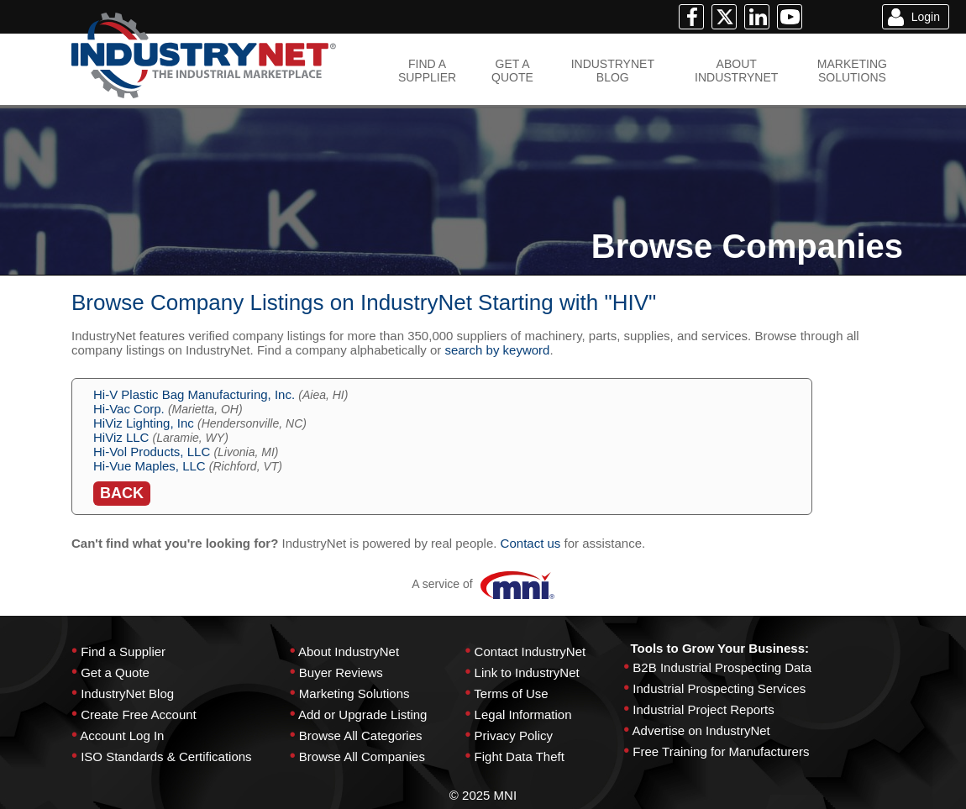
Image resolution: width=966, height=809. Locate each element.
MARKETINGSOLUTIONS (852, 70)
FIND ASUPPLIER (427, 70)
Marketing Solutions (354, 693)
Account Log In (122, 735)
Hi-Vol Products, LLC (151, 451)
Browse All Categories (361, 735)
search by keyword (496, 350)
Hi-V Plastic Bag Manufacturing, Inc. (194, 394)
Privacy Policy (514, 735)
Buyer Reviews (341, 672)
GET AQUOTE (512, 70)
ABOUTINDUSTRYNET (736, 70)
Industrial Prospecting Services (719, 688)
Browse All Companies (362, 756)
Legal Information (523, 714)
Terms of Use (511, 693)
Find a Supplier (123, 651)
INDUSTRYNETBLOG (612, 70)
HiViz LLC (121, 437)
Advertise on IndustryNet (701, 730)
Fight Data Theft (519, 756)
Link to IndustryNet (527, 672)
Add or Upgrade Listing (362, 714)
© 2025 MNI (483, 795)
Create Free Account (139, 714)
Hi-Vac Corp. (129, 409)
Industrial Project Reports (703, 709)
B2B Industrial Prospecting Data (722, 667)
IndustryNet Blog (127, 693)
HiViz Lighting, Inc (143, 423)
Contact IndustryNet (530, 651)
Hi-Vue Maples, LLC (149, 466)
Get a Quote (115, 672)
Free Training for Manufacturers (721, 751)
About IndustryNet (348, 651)
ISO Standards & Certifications (166, 756)
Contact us (531, 543)
